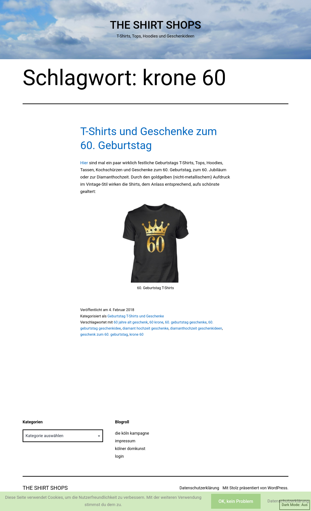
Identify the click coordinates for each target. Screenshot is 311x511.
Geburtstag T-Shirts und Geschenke (135, 316)
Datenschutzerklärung (199, 487)
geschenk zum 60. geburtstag (104, 334)
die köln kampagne (132, 433)
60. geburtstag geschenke (186, 322)
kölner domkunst (130, 448)
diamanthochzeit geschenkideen (196, 328)
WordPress (277, 487)
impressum (125, 440)
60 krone (156, 322)
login (119, 456)
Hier (84, 162)
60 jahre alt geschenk (131, 322)
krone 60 (137, 334)
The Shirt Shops (155, 25)
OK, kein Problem (236, 501)
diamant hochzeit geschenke (146, 328)
